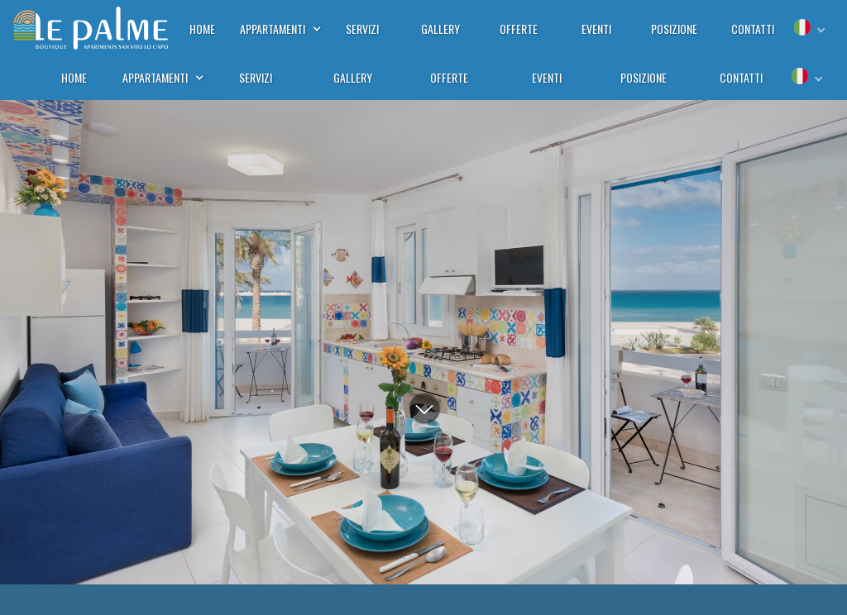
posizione (643, 77)
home (74, 77)
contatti (741, 77)
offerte (449, 77)
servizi (255, 77)
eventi (547, 77)
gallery (352, 77)
